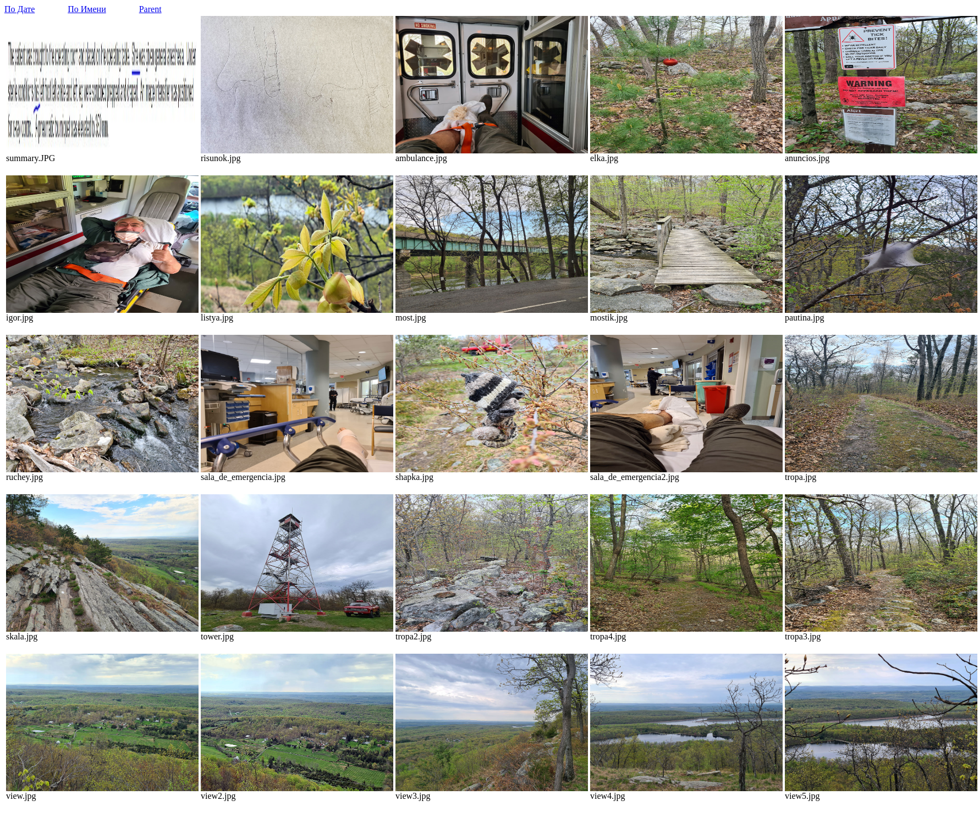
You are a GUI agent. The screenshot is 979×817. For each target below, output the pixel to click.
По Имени (87, 9)
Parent (150, 9)
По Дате (19, 9)
